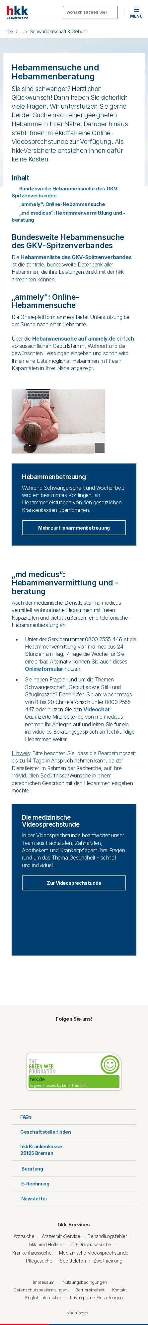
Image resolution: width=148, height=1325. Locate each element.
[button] (136, 12)
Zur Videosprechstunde (74, 883)
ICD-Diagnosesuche (90, 1244)
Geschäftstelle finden (41, 1132)
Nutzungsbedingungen (84, 1282)
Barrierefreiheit (90, 1289)
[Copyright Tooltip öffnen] (99, 448)
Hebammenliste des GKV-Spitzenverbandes (76, 257)
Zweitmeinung (107, 1261)
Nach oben (74, 1312)
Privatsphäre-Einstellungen (96, 1297)
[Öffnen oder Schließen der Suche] (90, 12)
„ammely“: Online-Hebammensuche (58, 204)
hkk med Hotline (45, 1244)
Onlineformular (44, 668)
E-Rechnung (30, 1183)
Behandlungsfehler (107, 1236)
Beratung (27, 1168)
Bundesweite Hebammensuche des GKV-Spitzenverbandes (65, 192)
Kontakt (119, 1289)
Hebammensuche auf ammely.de (73, 338)
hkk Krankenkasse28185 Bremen (37, 1150)
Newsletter (29, 1198)
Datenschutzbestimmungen (40, 1289)
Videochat (96, 709)
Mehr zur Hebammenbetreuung (74, 528)
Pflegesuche (39, 1261)
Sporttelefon (73, 1261)
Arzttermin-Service (61, 1236)
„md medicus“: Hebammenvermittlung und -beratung (68, 216)
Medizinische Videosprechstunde (93, 1253)
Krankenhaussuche (32, 1253)
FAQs (22, 1117)
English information (43, 1297)
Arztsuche (24, 1236)
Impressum (43, 1282)
